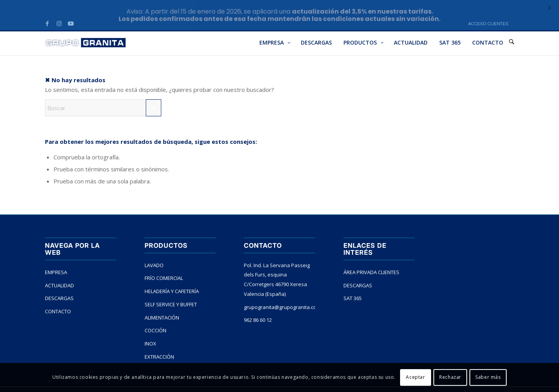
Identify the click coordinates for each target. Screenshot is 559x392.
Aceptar (415, 377)
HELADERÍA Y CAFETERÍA (172, 278)
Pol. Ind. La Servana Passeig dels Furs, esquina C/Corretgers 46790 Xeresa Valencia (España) (277, 266)
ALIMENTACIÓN (162, 304)
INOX (150, 330)
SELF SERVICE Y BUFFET (171, 291)
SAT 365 (352, 284)
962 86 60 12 (258, 306)
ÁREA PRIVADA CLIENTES (371, 259)
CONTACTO (58, 298)
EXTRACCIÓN (159, 343)
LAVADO (154, 252)
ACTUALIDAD (59, 271)
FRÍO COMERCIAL (164, 264)
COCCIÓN (155, 317)
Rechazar (450, 377)
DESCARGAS (59, 284)
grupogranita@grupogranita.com (279, 293)
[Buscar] (103, 94)
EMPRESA (56, 259)
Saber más (487, 377)
